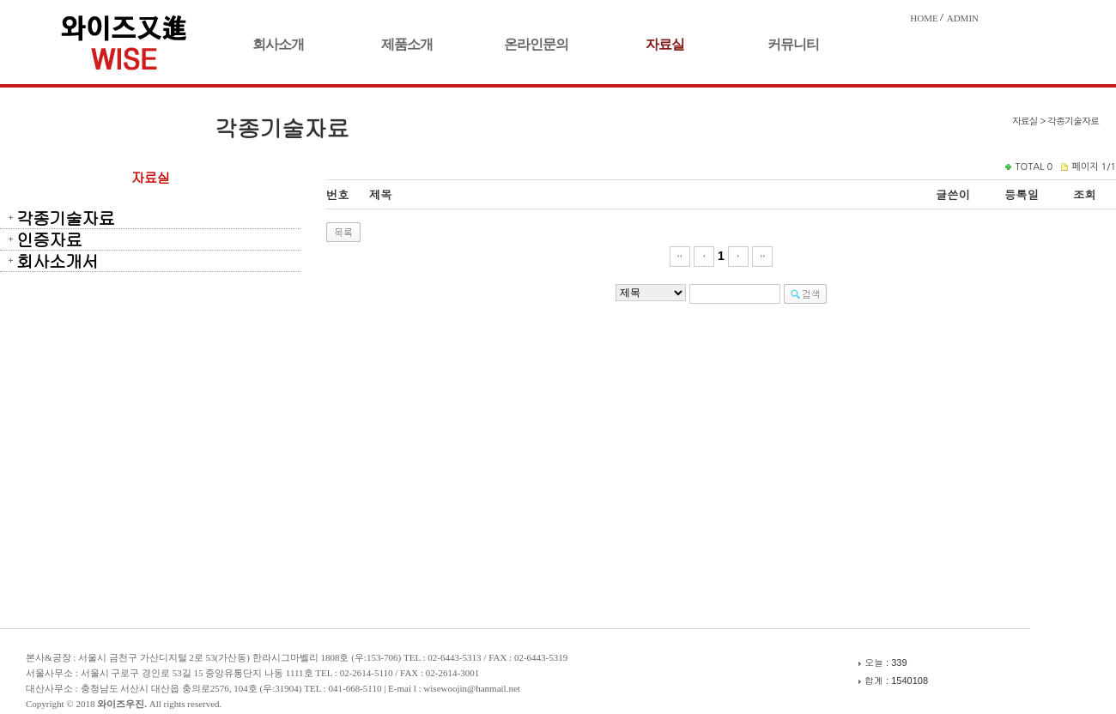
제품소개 (407, 44)
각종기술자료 (65, 218)
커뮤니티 (793, 44)
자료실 (665, 44)
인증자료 (49, 239)
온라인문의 (536, 44)
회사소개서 (57, 261)
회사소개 (278, 44)
